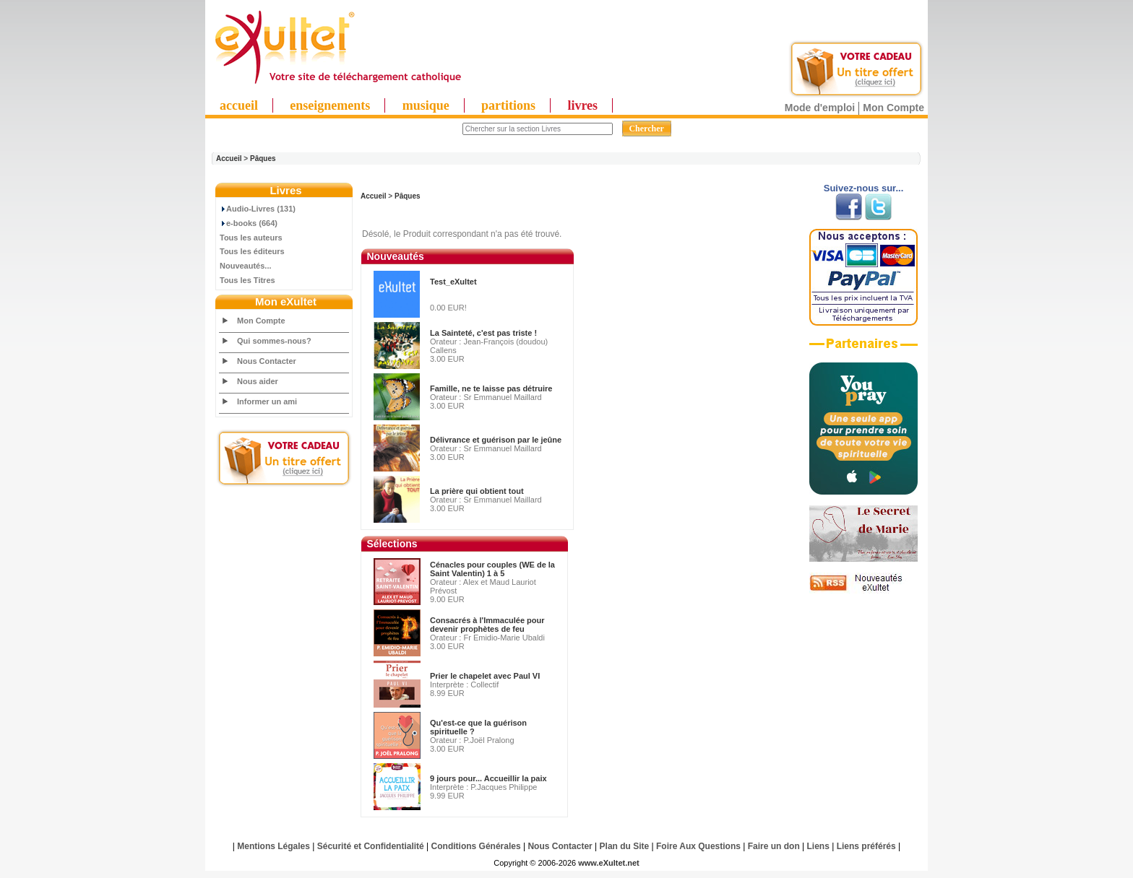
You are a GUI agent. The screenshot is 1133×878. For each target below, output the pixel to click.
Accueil (229, 158)
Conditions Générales (476, 846)
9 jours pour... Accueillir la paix (488, 778)
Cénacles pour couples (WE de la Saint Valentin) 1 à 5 (492, 569)
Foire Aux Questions (698, 846)
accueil (239, 105)
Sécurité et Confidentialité (370, 846)
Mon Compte (893, 107)
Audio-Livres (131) (258, 208)
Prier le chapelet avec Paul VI (485, 675)
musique (425, 105)
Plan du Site (625, 846)
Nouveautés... (246, 265)
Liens (818, 846)
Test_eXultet (453, 281)
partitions (508, 105)
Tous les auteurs (251, 237)
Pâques (263, 158)
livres (582, 105)
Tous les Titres (247, 280)
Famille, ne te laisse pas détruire (491, 388)
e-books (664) (248, 223)
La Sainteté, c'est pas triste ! (483, 333)
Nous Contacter (266, 361)
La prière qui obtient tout (477, 491)
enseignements (330, 105)
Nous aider (257, 381)
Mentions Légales (273, 846)
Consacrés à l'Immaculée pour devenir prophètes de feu (487, 624)
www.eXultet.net (608, 863)
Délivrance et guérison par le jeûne (495, 439)
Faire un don (774, 846)
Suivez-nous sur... (864, 188)
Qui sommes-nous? (274, 340)
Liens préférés (866, 846)
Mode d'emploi (820, 107)
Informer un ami (267, 401)
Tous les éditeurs (252, 251)
